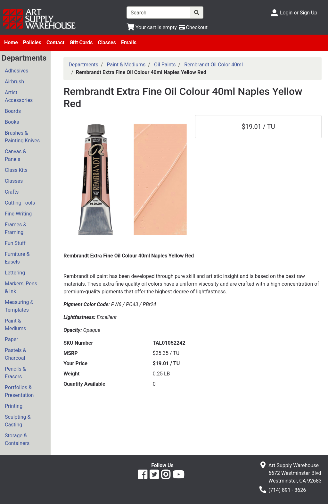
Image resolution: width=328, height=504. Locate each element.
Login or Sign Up (298, 13)
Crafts (12, 192)
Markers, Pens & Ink (21, 287)
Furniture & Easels (17, 258)
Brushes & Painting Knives (22, 137)
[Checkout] (193, 27)
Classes (107, 42)
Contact (55, 42)
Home (11, 42)
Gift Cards (81, 42)
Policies (32, 42)
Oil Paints (165, 65)
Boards (13, 111)
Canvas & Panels (15, 155)
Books (12, 122)
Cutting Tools (20, 203)
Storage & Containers (17, 439)
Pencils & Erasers (15, 373)
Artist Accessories (19, 96)
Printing (13, 406)
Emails (128, 42)
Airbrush (14, 82)
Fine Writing (18, 214)
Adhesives (16, 71)
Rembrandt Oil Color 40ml (213, 65)
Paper (11, 339)
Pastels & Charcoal (15, 354)
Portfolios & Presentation (19, 391)
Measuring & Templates (19, 306)
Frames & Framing (15, 228)
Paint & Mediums (15, 325)
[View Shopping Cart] (152, 27)
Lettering (15, 273)
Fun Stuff (15, 243)
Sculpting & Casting (17, 421)
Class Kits (16, 170)
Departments (83, 65)
